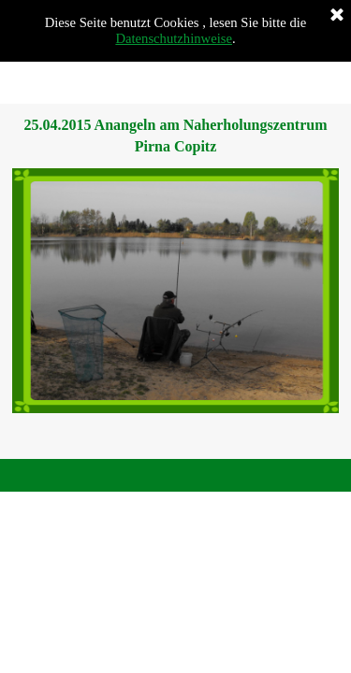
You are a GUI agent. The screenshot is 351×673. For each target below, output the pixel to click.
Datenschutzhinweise (173, 38)
